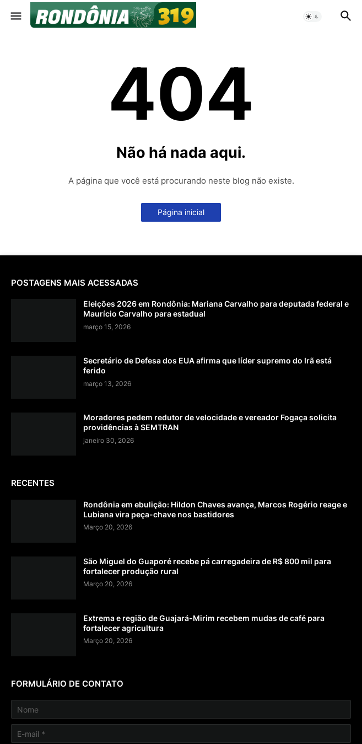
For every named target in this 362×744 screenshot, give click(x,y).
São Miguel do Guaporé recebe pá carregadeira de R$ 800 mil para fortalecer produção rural (207, 566)
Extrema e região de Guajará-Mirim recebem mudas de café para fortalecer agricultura (204, 623)
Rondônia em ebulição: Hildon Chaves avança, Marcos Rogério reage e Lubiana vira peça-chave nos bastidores (215, 509)
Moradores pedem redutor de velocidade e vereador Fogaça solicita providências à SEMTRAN (210, 422)
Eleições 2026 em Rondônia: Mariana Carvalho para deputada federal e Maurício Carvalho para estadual (216, 308)
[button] (15, 16)
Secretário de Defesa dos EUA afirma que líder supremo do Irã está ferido (207, 365)
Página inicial (181, 212)
